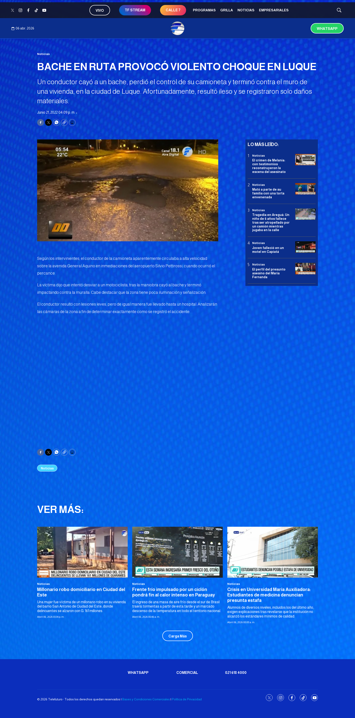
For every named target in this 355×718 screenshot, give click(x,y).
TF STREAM (135, 10)
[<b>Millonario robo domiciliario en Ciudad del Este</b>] (82, 552)
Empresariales (274, 10)
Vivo (100, 10)
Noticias (245, 10)
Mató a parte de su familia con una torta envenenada (268, 193)
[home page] (177, 28)
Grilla (226, 10)
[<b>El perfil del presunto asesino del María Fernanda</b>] (305, 268)
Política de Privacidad (187, 699)
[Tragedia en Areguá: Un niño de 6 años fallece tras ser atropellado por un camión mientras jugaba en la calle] (305, 214)
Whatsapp (327, 29)
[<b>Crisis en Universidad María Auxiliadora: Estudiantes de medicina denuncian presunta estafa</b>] (272, 552)
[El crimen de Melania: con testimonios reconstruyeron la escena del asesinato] (305, 159)
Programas (204, 10)
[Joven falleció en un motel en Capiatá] (305, 247)
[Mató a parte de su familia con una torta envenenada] (305, 189)
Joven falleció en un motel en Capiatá (268, 250)
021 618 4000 (236, 673)
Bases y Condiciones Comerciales (146, 699)
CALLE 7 (173, 10)
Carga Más (177, 636)
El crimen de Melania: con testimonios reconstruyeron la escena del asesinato (269, 165)
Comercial (187, 673)
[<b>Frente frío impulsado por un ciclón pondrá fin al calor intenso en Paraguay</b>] (177, 552)
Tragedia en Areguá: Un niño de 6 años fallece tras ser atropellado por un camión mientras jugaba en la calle (271, 222)
